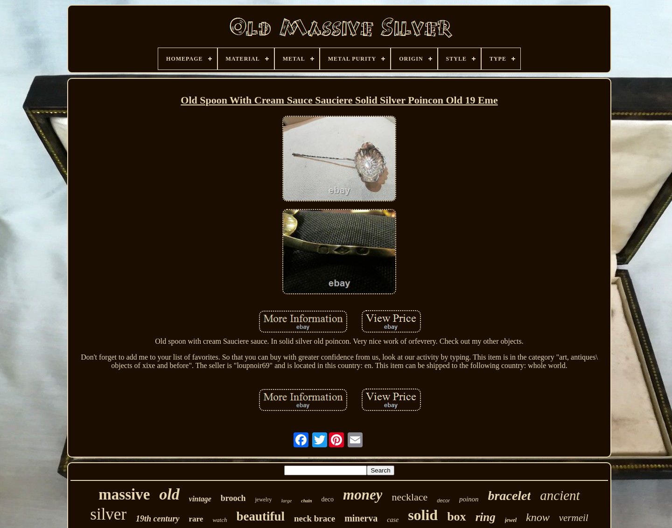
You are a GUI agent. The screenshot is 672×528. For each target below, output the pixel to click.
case (393, 519)
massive (124, 494)
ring (486, 517)
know (538, 517)
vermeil (573, 517)
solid (423, 515)
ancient (560, 495)
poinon (469, 499)
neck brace (314, 518)
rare (196, 518)
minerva (361, 518)
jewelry (263, 499)
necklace (409, 497)
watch (219, 519)
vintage (200, 499)
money (362, 494)
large (286, 500)
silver (108, 514)
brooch (233, 498)
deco (328, 499)
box (456, 516)
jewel (511, 520)
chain (306, 500)
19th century (158, 518)
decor (443, 500)
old (169, 494)
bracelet (509, 495)
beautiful (260, 516)
